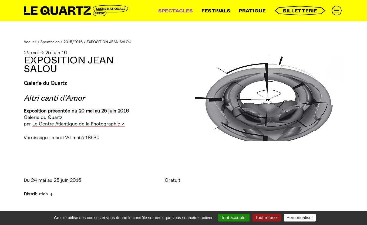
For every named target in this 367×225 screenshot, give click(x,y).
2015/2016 (73, 41)
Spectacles (175, 11)
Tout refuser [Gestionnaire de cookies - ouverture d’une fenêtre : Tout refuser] (266, 217)
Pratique (252, 11)
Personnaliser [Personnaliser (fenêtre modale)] (300, 217)
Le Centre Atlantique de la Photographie (76, 124)
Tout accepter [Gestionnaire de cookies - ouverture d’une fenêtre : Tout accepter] (234, 217)
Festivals (215, 11)
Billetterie (300, 10)
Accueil (30, 41)
